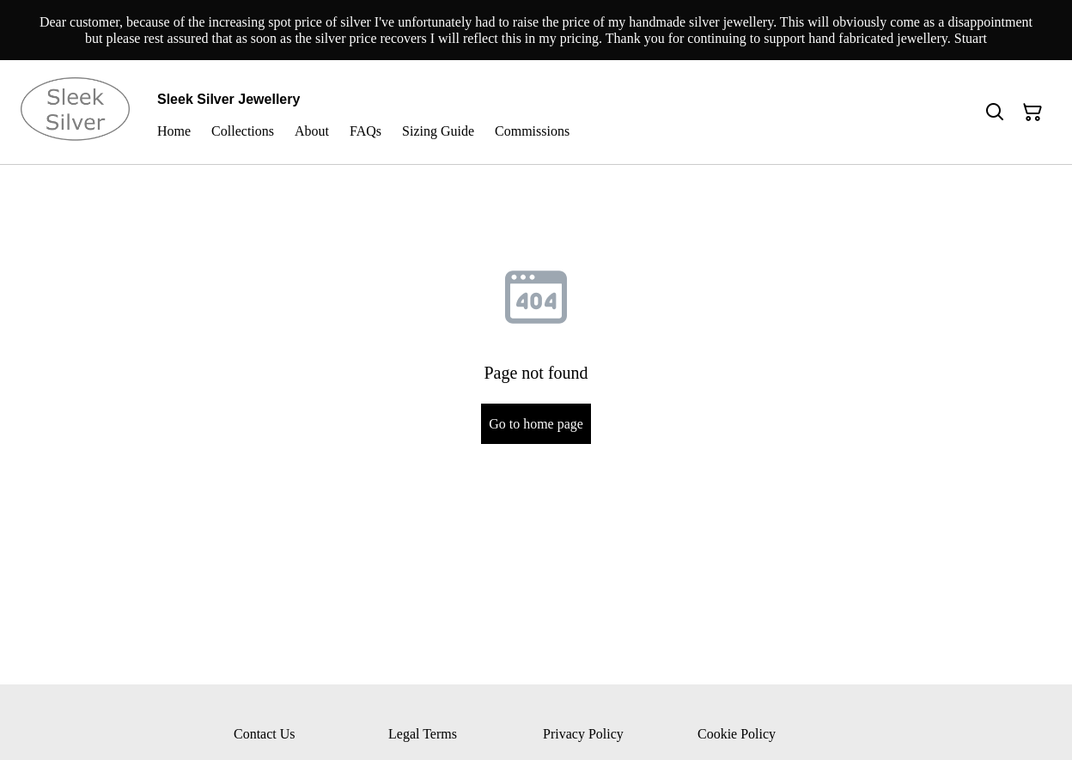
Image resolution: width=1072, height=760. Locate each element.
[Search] (995, 112)
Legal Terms (422, 734)
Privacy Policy (583, 734)
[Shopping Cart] (1032, 112)
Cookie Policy (736, 734)
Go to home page (536, 423)
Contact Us (264, 734)
